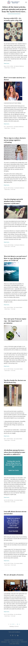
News (8, 67)
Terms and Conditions (14, 632)
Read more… (7, 63)
